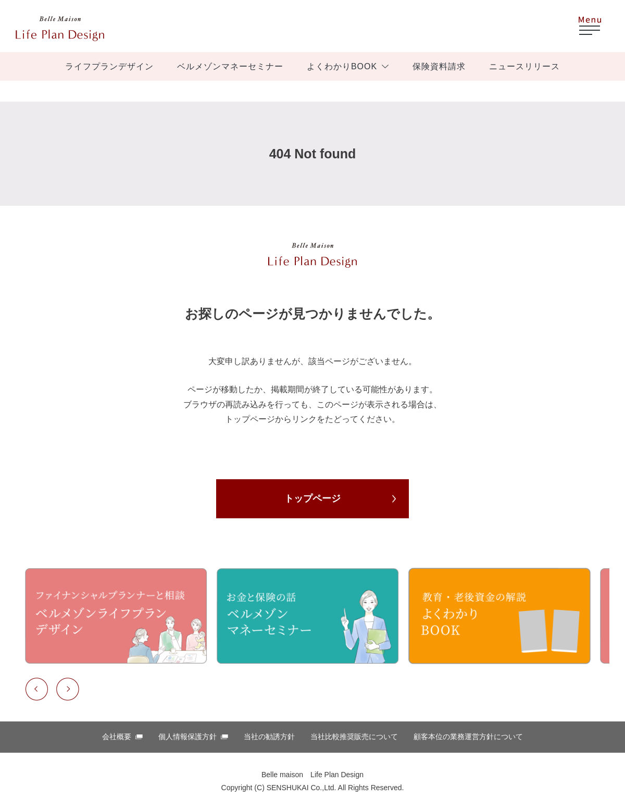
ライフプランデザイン (109, 66)
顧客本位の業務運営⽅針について (468, 736)
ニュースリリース (524, 66)
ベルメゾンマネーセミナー (230, 66)
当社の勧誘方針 (269, 736)
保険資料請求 (439, 66)
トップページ (312, 498)
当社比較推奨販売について (354, 736)
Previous (36, 689)
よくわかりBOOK (342, 66)
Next (67, 689)
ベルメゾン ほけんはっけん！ (60, 29)
